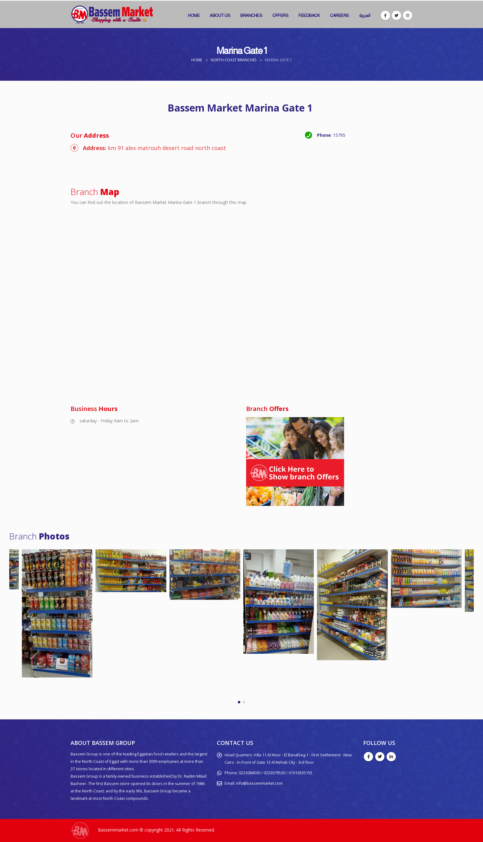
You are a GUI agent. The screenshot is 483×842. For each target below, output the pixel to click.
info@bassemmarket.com (259, 783)
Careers (339, 15)
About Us (220, 15)
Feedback (309, 15)
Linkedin (391, 756)
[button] (239, 702)
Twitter (379, 756)
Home (194, 15)
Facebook (368, 756)
